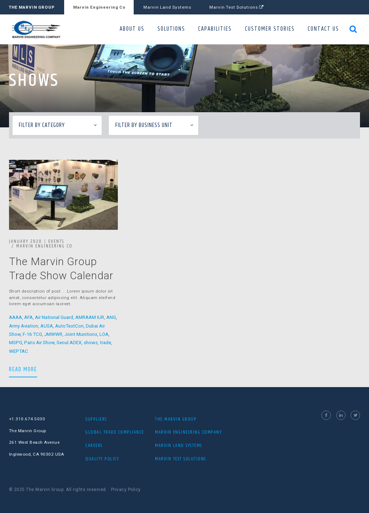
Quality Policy (102, 458)
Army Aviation (23, 326)
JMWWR (53, 334)
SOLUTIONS (171, 29)
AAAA (15, 317)
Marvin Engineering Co (99, 7)
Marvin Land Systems (167, 7)
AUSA (46, 326)
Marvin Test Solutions (236, 7)
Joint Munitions (81, 334)
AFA (28, 317)
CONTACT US (323, 29)
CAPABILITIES (215, 29)
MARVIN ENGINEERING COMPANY (188, 432)
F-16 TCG (32, 334)
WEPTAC (18, 351)
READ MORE (23, 369)
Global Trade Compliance (114, 432)
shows (91, 342)
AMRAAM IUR (89, 317)
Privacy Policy (126, 489)
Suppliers (96, 419)
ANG (111, 317)
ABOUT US (132, 29)
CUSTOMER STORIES (270, 29)
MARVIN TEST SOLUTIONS (180, 458)
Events (56, 241)
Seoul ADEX (69, 342)
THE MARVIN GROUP (32, 7)
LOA (103, 334)
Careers (94, 445)
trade (105, 342)
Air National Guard (54, 317)
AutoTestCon (69, 326)
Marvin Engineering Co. (45, 246)
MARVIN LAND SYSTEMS (178, 445)
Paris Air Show (39, 342)
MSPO (15, 342)
